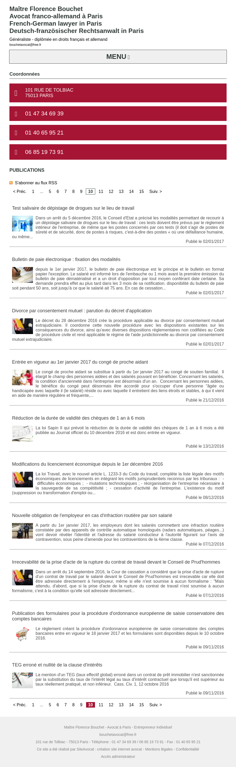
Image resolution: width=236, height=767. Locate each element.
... (41, 191)
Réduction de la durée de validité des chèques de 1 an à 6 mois (78, 418)
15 (141, 191)
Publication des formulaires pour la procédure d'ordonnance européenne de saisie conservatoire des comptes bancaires (118, 616)
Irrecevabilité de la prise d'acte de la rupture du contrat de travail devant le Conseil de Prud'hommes (116, 562)
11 (101, 191)
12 (111, 191)
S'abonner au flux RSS (33, 183)
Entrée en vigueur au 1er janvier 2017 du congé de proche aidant (80, 362)
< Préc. (19, 191)
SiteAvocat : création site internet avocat (109, 749)
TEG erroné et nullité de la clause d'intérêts (57, 665)
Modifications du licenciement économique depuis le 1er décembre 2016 (87, 464)
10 (90, 191)
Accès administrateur (118, 756)
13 (121, 191)
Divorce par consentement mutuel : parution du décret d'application (82, 310)
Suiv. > (155, 191)
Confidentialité (187, 749)
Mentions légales (159, 749)
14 (131, 191)
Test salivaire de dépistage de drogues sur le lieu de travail (73, 208)
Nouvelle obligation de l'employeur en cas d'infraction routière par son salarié (92, 515)
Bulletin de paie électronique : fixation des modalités (66, 259)
